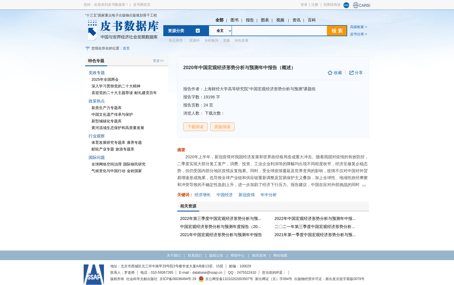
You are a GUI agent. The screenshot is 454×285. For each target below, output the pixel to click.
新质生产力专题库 (106, 108)
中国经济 (225, 194)
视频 (280, 20)
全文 (220, 31)
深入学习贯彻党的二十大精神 (115, 86)
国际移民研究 (134, 164)
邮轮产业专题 (102, 149)
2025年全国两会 (105, 79)
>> (364, 186)
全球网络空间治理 (106, 164)
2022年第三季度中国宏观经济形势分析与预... (220, 218)
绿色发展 (241, 40)
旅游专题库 (125, 149)
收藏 (338, 72)
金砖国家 (134, 171)
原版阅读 (222, 126)
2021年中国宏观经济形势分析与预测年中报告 (221, 234)
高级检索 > (358, 27)
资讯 (296, 20)
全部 (219, 20)
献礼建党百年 (145, 93)
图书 (234, 20)
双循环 (194, 40)
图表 (265, 20)
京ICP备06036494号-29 (178, 279)
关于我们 (174, 255)
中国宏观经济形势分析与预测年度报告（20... (220, 226)
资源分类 (176, 30)
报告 (250, 20)
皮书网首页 (142, 5)
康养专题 (134, 142)
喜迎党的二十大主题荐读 (112, 93)
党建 (226, 40)
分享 (359, 72)
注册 (314, 5)
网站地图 (280, 255)
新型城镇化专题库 (106, 121)
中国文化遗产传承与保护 (112, 114)
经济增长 (203, 194)
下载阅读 (195, 126)
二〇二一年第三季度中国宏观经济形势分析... (314, 226)
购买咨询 (259, 255)
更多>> (158, 61)
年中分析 (269, 194)
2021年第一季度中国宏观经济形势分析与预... (315, 234)
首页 (126, 48)
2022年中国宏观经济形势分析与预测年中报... (315, 218)
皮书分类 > (358, 34)
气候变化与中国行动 (108, 171)
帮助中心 (238, 255)
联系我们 (195, 255)
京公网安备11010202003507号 (225, 279)
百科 (312, 20)
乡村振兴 (211, 40)
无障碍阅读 (331, 5)
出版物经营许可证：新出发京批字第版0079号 (329, 279)
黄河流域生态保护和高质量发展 (117, 128)
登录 (304, 5)
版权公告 (216, 255)
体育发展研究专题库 (108, 142)
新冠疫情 (247, 194)
